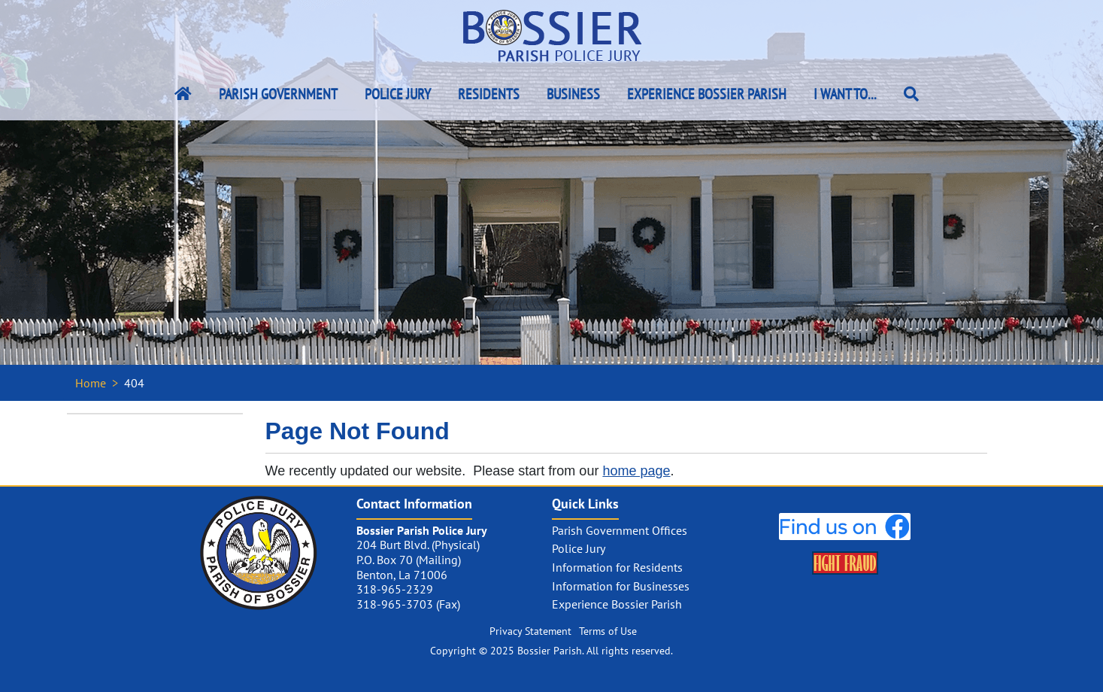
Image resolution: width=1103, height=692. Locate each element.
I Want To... (845, 94)
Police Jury (398, 94)
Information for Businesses (620, 585)
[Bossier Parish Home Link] (183, 94)
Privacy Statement (530, 631)
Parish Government (278, 94)
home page (636, 470)
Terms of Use (608, 631)
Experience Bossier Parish (706, 94)
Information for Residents (617, 567)
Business (573, 94)
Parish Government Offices (619, 530)
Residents (489, 94)
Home (90, 382)
